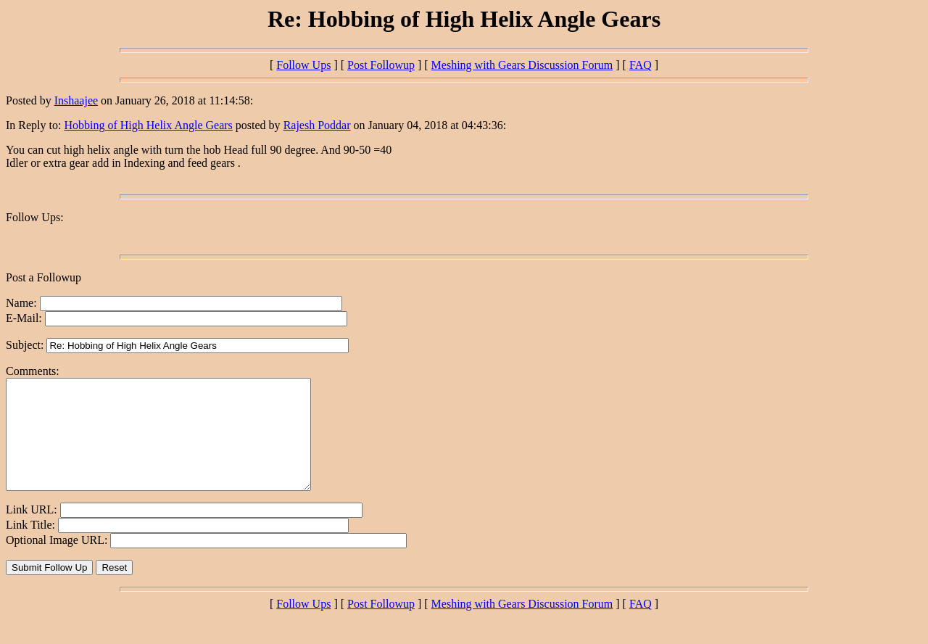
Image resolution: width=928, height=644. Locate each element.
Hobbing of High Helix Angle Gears (148, 125)
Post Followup (381, 65)
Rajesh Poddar (317, 125)
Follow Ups (303, 65)
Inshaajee (76, 100)
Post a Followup (43, 277)
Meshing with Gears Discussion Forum (522, 65)
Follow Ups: (35, 217)
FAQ (640, 65)
